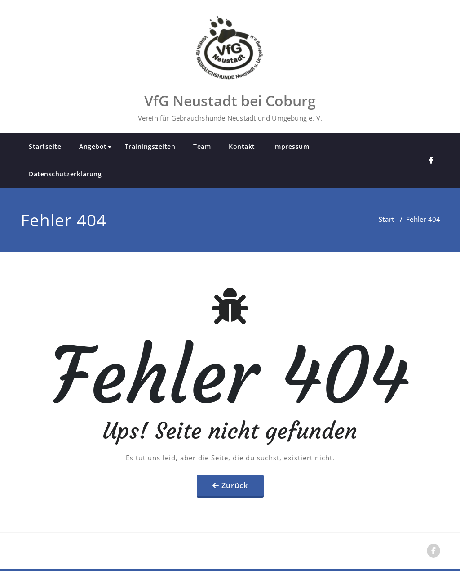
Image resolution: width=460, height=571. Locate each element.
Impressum (291, 146)
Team (202, 146)
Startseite (45, 146)
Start (386, 219)
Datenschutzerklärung (65, 174)
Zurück (234, 485)
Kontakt (242, 146)
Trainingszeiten (150, 146)
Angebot (95, 146)
